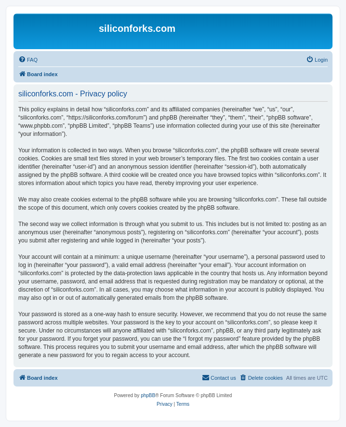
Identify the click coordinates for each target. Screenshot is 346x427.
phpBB (148, 395)
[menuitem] (28, 60)
